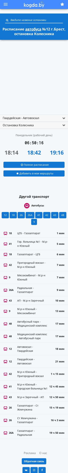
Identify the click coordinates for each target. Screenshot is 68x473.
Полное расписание (35, 164)
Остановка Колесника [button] (18, 125)
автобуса (33, 29)
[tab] (34, 118)
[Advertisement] (34, 75)
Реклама (30, 453)
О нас (43, 453)
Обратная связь (34, 461)
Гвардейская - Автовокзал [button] (21, 118)
